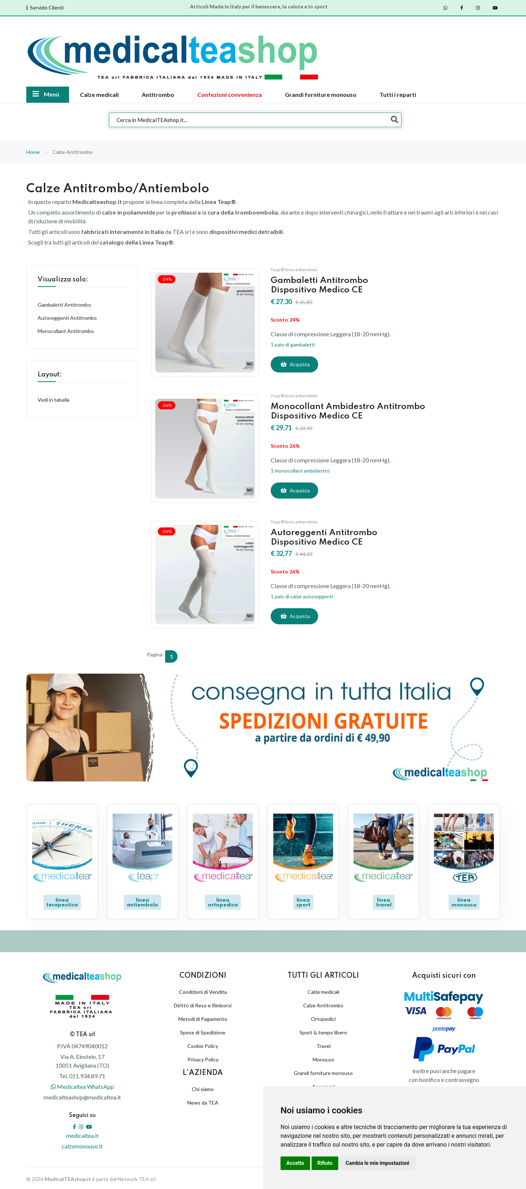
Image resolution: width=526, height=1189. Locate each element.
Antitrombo (158, 94)
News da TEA (202, 1100)
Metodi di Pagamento (202, 1017)
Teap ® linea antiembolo (294, 269)
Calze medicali (99, 94)
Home (33, 152)
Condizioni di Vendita (203, 990)
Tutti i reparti (398, 94)
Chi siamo (203, 1087)
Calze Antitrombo (323, 1003)
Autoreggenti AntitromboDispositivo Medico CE (326, 537)
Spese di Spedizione (202, 1030)
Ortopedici (323, 1017)
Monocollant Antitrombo (66, 331)
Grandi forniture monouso (321, 94)
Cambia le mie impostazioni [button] (377, 1163)
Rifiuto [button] (325, 1163)
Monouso (323, 1057)
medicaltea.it (82, 1133)
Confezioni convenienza (229, 94)
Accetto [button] (295, 1163)
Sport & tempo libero (323, 1030)
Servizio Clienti (47, 7)
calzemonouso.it (82, 1144)
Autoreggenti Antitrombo (67, 318)
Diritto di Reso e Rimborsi (203, 1003)
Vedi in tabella (53, 400)
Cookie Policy (202, 1044)
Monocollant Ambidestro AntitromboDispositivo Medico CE (351, 411)
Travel (323, 1044)
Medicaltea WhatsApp (82, 1084)
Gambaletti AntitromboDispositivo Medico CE (322, 285)
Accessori (323, 1085)
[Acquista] (295, 364)
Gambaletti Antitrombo (64, 305)
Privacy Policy (202, 1057)
